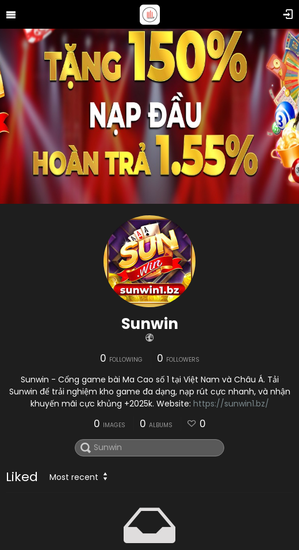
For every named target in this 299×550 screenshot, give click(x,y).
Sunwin (149, 323)
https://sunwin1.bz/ (231, 403)
